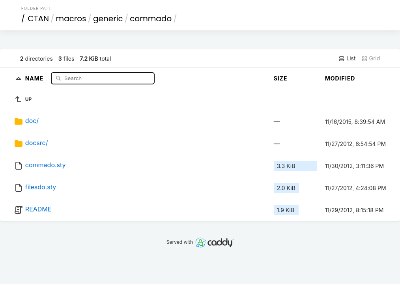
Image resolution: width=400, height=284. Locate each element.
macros (71, 18)
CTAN (38, 18)
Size (281, 78)
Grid (370, 58)
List (346, 58)
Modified (340, 78)
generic (108, 18)
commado (151, 18)
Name (35, 78)
